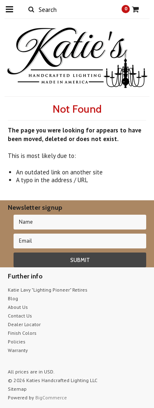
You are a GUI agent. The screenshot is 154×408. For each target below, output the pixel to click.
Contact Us (20, 316)
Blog (13, 298)
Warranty (18, 350)
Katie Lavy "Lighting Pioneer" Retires (47, 290)
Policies (16, 341)
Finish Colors (22, 333)
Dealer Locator (24, 324)
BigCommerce (51, 397)
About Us (18, 307)
